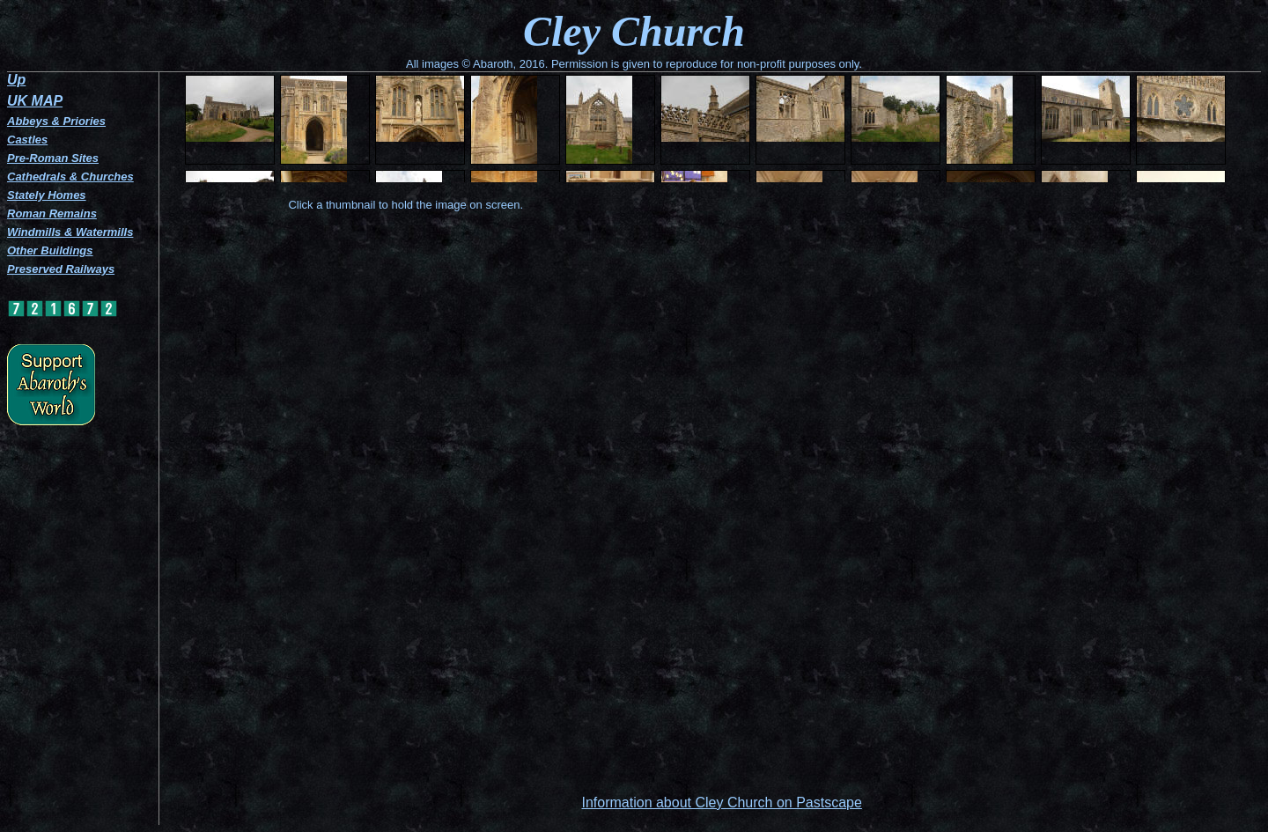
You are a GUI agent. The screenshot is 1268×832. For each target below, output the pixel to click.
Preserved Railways (60, 269)
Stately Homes (46, 195)
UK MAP (35, 100)
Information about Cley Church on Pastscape (721, 802)
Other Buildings (50, 250)
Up (16, 79)
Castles (27, 139)
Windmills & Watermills (70, 232)
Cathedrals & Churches (70, 176)
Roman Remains (52, 213)
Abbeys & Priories (56, 121)
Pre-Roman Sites (53, 158)
